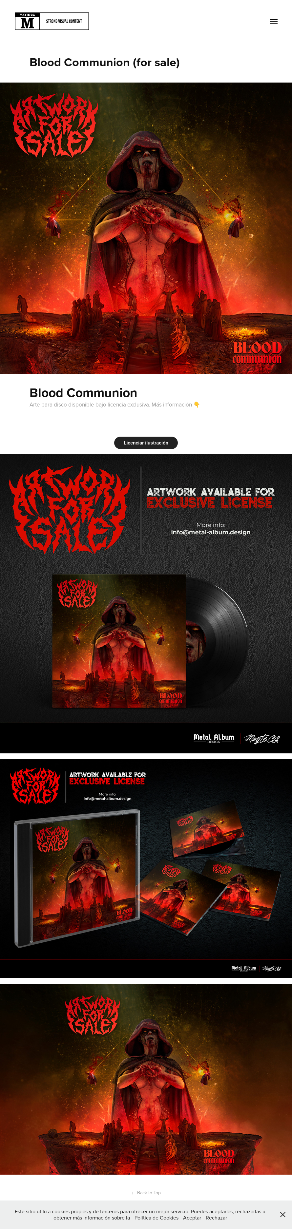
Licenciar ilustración (146, 442)
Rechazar (216, 1217)
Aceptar (192, 1217)
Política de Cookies (156, 1217)
